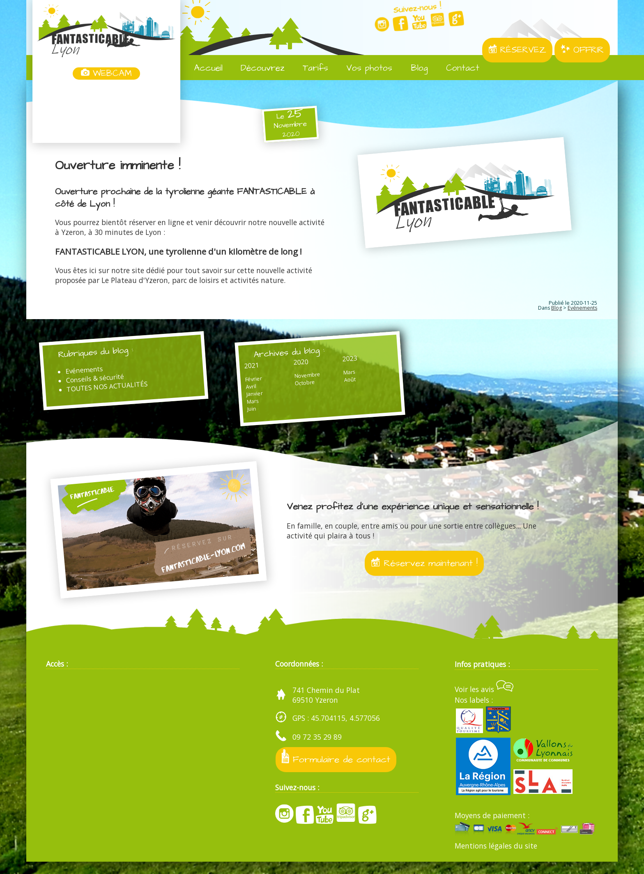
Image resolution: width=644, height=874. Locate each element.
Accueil (202, 68)
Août (315, 385)
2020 (276, 365)
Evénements (582, 307)
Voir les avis (484, 701)
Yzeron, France (106, 112)
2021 (237, 368)
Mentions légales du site (496, 858)
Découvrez (257, 68)
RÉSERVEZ (517, 50)
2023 (315, 363)
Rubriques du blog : (105, 354)
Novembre (283, 380)
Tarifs (309, 68)
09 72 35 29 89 (317, 749)
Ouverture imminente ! (121, 165)
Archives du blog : (278, 354)
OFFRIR (582, 50)
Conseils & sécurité (103, 383)
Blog (413, 68)
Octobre (281, 388)
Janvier (240, 398)
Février (239, 383)
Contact (456, 68)
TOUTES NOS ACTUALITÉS (115, 392)
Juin (237, 414)
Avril (236, 391)
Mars (239, 406)
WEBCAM (106, 73)
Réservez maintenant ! (424, 573)
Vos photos (363, 68)
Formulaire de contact (337, 770)
